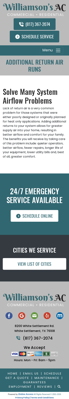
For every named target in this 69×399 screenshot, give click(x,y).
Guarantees (34, 382)
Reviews (44, 387)
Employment (20, 387)
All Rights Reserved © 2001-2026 (47, 394)
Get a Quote (17, 378)
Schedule (53, 373)
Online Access (25, 394)
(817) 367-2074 (34, 24)
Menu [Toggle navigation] (51, 50)
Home (13, 373)
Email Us (31, 373)
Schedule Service (34, 36)
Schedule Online (34, 215)
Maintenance (46, 378)
